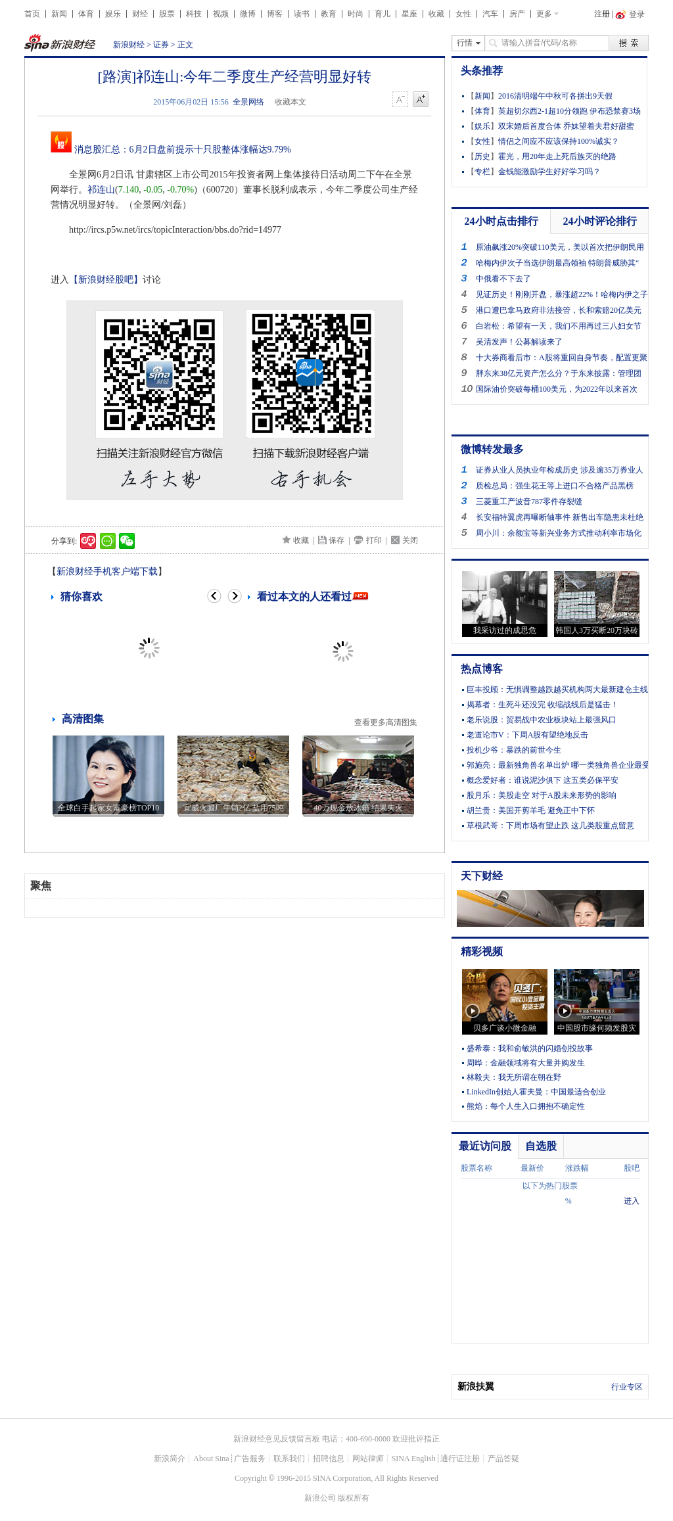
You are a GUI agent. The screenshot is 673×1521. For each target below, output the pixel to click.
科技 (194, 13)
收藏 (436, 13)
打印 (374, 540)
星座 (409, 13)
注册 (602, 13)
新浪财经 (129, 44)
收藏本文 (290, 101)
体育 (86, 13)
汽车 (490, 13)
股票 (167, 13)
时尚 (355, 13)
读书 (302, 13)
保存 (336, 540)
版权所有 (353, 1498)
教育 (328, 13)
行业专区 (627, 1387)
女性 (463, 13)
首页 (32, 13)
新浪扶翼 (475, 1387)
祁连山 (101, 190)
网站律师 (368, 1458)
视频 (221, 13)
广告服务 (250, 1458)
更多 (544, 13)
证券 (161, 44)
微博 (248, 13)
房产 (517, 13)
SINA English (414, 1458)
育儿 (382, 13)
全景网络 (248, 101)
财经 (140, 13)
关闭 (410, 540)
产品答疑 (503, 1458)
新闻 (59, 13)
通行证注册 (460, 1458)
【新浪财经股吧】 (106, 280)
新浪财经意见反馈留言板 (276, 1438)
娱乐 (113, 13)
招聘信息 (328, 1458)
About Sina (211, 1458)
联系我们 (289, 1458)
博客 (275, 13)
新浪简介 (169, 1458)
